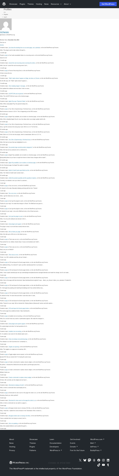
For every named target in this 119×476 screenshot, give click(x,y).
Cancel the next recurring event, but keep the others (21, 63)
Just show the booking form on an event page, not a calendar (24, 47)
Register (6, 14)
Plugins (32, 447)
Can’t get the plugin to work (15, 216)
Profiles (8, 9)
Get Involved (75, 439)
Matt (93, 443)
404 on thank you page (14, 231)
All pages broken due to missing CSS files (19, 415)
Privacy (12, 450)
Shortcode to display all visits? (16, 385)
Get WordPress (108, 4)
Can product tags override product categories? (20, 147)
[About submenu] (67, 4)
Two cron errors (12, 193)
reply (6, 55)
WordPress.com (97, 439)
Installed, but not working (14, 331)
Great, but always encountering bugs (17, 339)
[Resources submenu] (56, 4)
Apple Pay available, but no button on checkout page (22, 162)
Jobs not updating (13, 423)
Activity (2, 45)
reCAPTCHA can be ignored (15, 93)
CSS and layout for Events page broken (18, 308)
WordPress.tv (56, 450)
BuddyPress (96, 450)
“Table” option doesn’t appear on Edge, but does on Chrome (23, 78)
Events (72, 443)
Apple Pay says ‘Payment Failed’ (16, 101)
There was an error (13, 254)
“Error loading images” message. (16, 86)
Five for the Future (77, 450)
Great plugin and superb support (16, 323)
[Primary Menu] (5, 12)
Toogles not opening (13, 346)
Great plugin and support (14, 224)
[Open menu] (94, 4)
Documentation (55, 443)
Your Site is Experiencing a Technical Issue (19, 139)
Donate (74, 447)
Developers (54, 447)
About (11, 439)
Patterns (33, 450)
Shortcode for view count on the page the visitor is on (22, 400)
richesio (4, 32)
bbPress (94, 447)
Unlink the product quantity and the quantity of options (22, 178)
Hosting (12, 447)
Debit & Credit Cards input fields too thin (18, 170)
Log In (5, 17)
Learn (52, 439)
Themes (33, 443)
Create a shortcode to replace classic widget (19, 377)
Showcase (34, 439)
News (11, 443)
